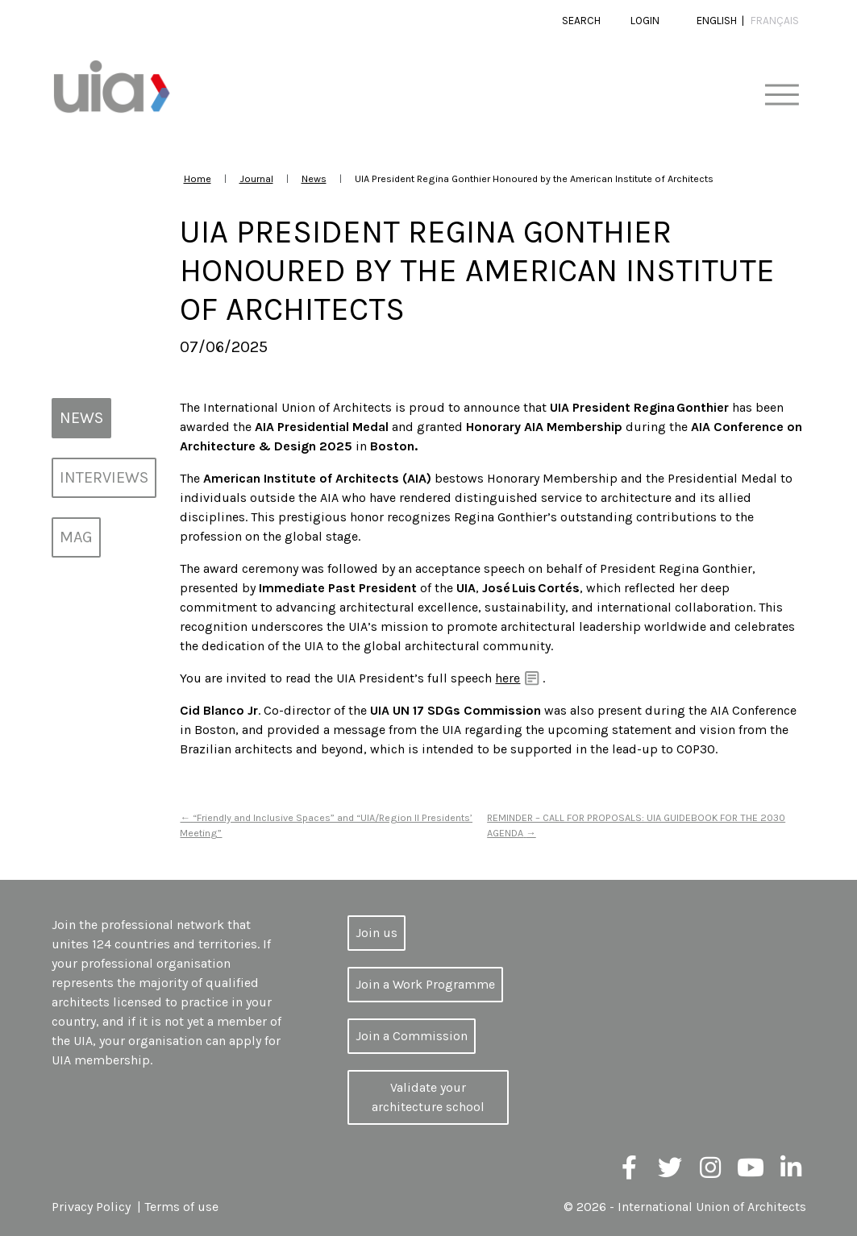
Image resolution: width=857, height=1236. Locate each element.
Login (644, 21)
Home (197, 178)
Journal (256, 178)
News (314, 178)
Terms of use (181, 1206)
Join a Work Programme (425, 984)
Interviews (104, 477)
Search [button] (581, 21)
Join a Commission (412, 1035)
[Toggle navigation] (781, 95)
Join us (376, 932)
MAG (76, 537)
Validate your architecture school (428, 1097)
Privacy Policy (91, 1206)
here (507, 678)
